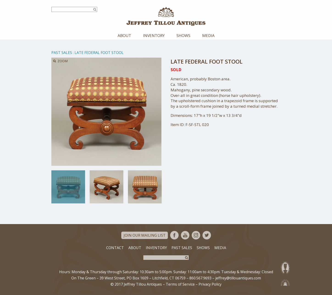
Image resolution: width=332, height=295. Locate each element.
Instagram (196, 235)
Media (208, 35)
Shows (183, 35)
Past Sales (61, 52)
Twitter (206, 235)
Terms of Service (180, 284)
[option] (68, 186)
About (124, 35)
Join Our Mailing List (145, 235)
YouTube (185, 235)
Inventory (154, 35)
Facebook (174, 235)
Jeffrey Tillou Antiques (166, 16)
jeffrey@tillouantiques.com (238, 278)
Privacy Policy (210, 284)
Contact (115, 247)
